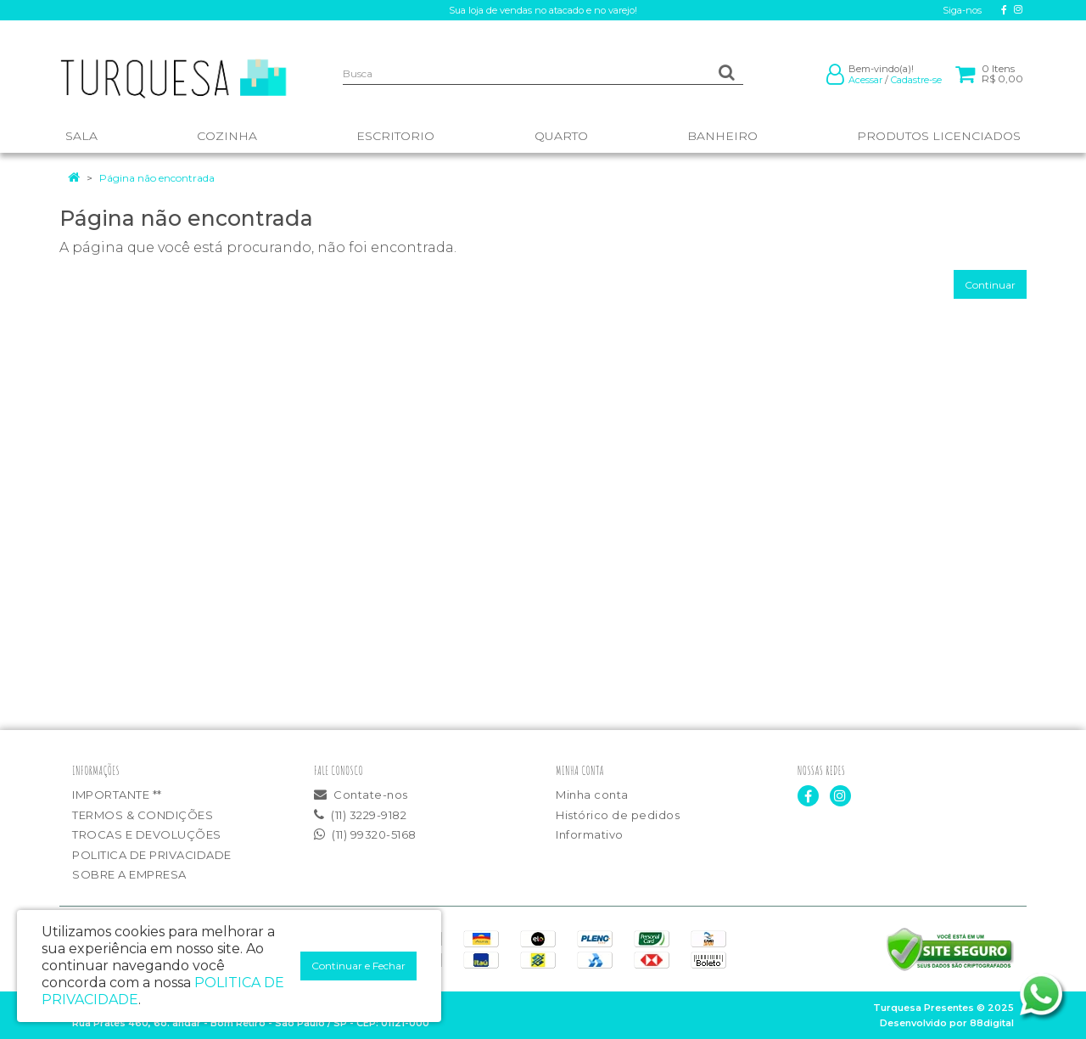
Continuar (990, 284)
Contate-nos (361, 794)
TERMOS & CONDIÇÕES (142, 815)
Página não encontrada (157, 177)
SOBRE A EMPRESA (129, 874)
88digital (992, 1023)
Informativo (590, 834)
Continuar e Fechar (358, 965)
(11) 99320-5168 (365, 834)
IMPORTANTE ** (117, 794)
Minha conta (592, 794)
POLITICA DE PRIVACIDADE (152, 855)
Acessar (865, 80)
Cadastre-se (916, 80)
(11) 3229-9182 (360, 815)
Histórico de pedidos (618, 815)
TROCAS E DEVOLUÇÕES (146, 834)
